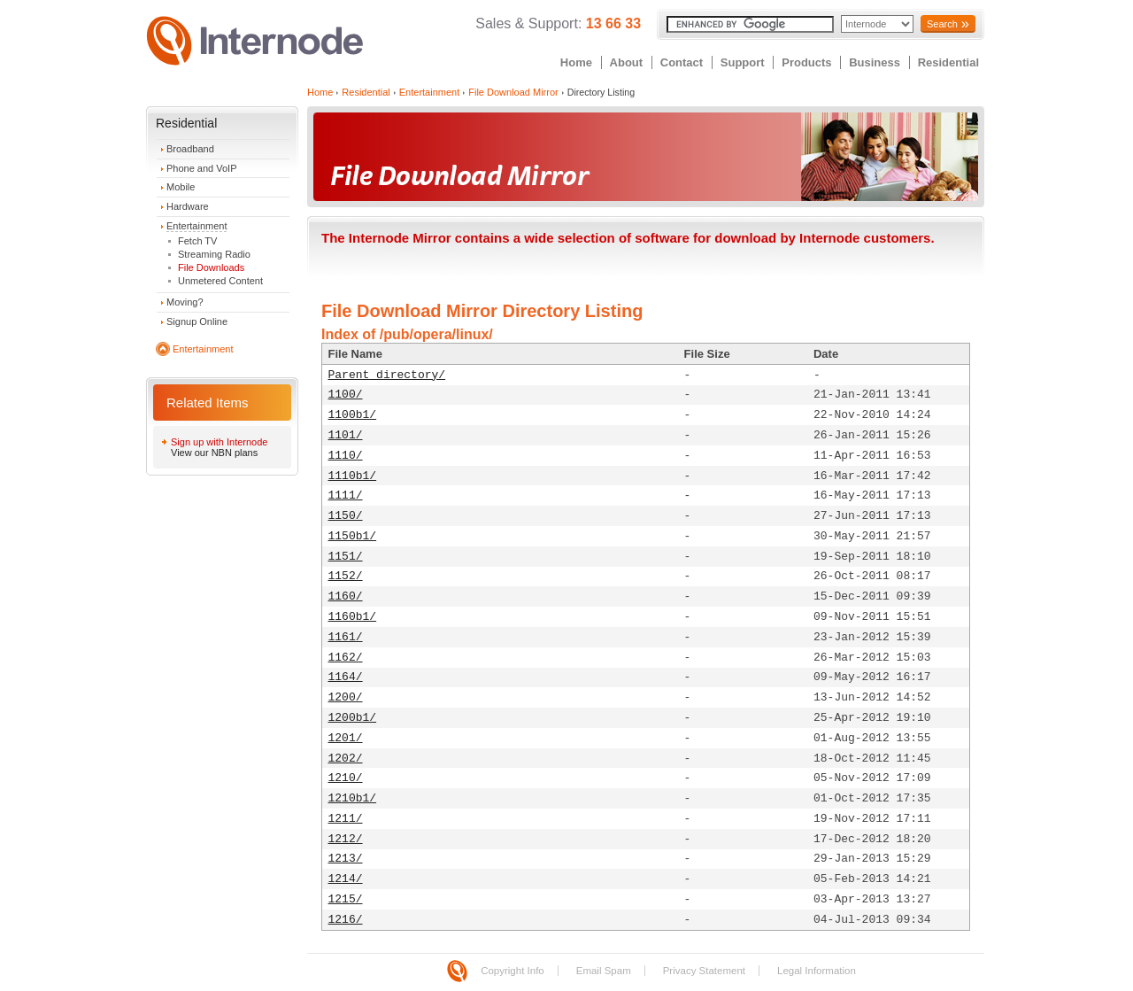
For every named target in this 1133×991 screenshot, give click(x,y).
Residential (948, 62)
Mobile (180, 187)
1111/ (345, 495)
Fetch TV (197, 241)
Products (806, 62)
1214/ (345, 879)
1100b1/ (352, 415)
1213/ (345, 858)
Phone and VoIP (201, 168)
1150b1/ (352, 536)
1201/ (345, 738)
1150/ (345, 516)
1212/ (345, 839)
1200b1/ (352, 717)
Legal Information (816, 970)
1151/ (345, 556)
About (627, 62)
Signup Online (196, 321)
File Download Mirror (513, 92)
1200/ (345, 697)
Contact (681, 62)
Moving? (185, 302)
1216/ (345, 919)
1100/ (345, 394)
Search (942, 24)
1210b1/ (352, 798)
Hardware (187, 206)
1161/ (345, 637)
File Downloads (211, 267)
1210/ (345, 778)
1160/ (345, 596)
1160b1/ (352, 616)
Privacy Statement (704, 970)
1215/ (345, 899)
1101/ (345, 435)
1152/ (345, 576)
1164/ (345, 677)
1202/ (345, 758)
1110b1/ (352, 476)
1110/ (345, 455)
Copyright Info (512, 970)
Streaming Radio (214, 254)
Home (576, 62)
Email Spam (603, 970)
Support (743, 62)
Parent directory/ (387, 375)
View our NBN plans (214, 452)
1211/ (345, 818)
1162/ (345, 657)
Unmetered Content (220, 280)
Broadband (190, 148)
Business (874, 62)
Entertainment (196, 226)
